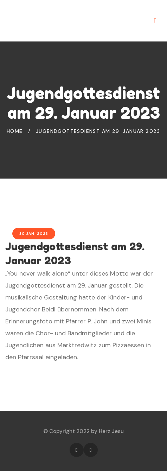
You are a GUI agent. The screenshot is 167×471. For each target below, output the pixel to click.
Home (15, 131)
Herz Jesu (111, 431)
